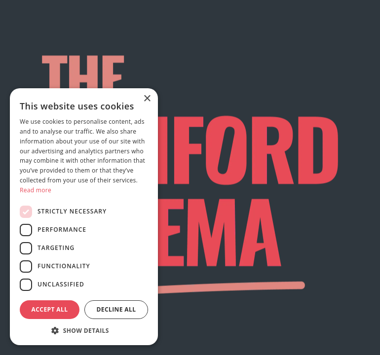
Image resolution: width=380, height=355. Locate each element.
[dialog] (84, 216)
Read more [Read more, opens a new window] (35, 190)
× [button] (147, 99)
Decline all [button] (116, 309)
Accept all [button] (50, 309)
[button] (84, 330)
